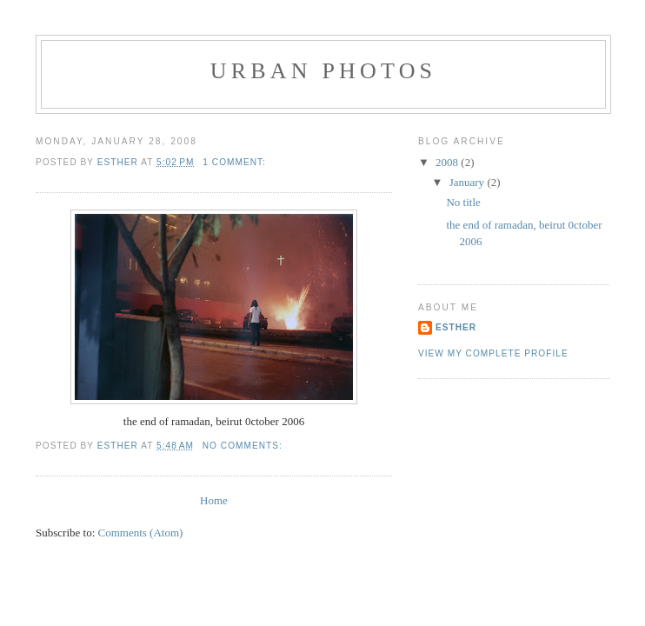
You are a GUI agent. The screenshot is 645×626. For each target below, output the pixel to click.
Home (214, 500)
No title (463, 202)
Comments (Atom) (140, 532)
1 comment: (236, 162)
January (468, 182)
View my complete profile (493, 353)
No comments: (244, 445)
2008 (448, 162)
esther (456, 327)
